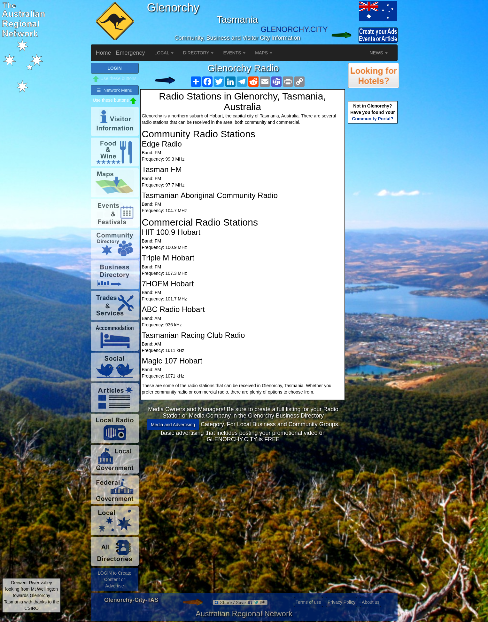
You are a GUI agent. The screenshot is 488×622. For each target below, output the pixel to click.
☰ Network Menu (114, 90)
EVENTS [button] (234, 52)
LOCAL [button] (164, 52)
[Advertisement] (243, 495)
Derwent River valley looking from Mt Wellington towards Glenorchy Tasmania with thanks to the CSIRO (31, 595)
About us (370, 602)
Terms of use (308, 602)
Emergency (130, 53)
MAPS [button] (263, 52)
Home (103, 53)
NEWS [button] (379, 52)
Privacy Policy (341, 602)
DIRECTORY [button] (198, 52)
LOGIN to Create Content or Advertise (114, 579)
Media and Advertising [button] (173, 424)
